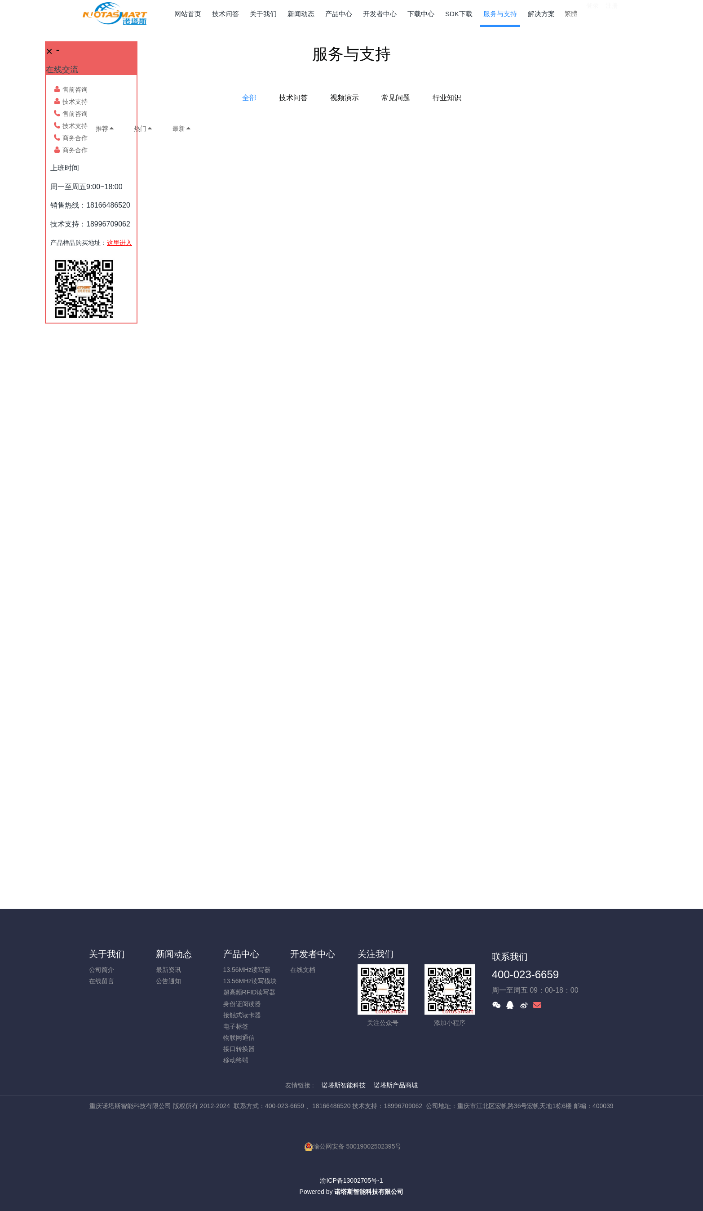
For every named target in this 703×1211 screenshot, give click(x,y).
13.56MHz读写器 (247, 969)
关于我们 (107, 954)
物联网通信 (239, 1037)
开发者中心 (312, 954)
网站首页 (187, 14)
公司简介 (101, 969)
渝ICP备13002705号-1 (351, 1180)
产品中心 (241, 954)
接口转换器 (239, 1048)
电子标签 (235, 1026)
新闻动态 (174, 954)
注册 (612, 13)
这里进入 (119, 242)
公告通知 (168, 981)
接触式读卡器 (242, 1015)
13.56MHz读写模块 (250, 981)
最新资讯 (168, 969)
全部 (249, 98)
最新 (181, 128)
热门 (143, 128)
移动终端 (235, 1060)
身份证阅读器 (242, 1003)
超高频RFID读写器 (249, 992)
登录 (592, 13)
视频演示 (344, 98)
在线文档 (302, 969)
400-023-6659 (525, 974)
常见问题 (395, 98)
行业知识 (447, 98)
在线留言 (101, 981)
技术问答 (293, 98)
